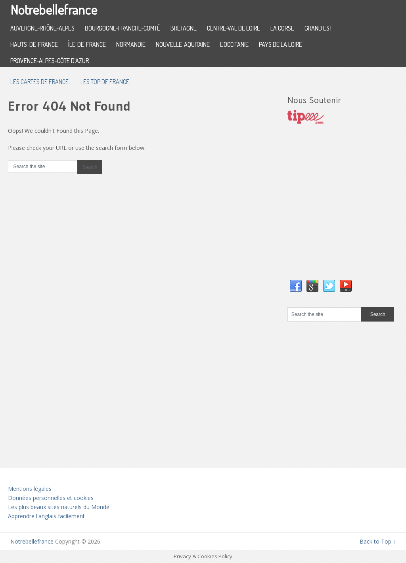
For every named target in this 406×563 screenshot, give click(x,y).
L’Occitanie (234, 44)
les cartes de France (39, 82)
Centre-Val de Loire (233, 28)
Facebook (295, 286)
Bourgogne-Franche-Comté (122, 28)
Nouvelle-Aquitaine (183, 44)
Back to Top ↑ (378, 541)
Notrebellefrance (53, 9)
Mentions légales (30, 488)
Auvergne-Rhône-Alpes (42, 28)
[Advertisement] (346, 209)
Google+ (312, 286)
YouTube (345, 286)
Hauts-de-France (34, 44)
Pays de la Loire (280, 44)
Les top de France (104, 82)
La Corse (282, 28)
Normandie (131, 44)
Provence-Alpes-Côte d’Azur (49, 61)
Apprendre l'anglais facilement (46, 516)
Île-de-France (87, 44)
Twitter (329, 286)
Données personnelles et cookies (51, 498)
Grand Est (318, 28)
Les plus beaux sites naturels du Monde (58, 507)
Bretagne (183, 28)
